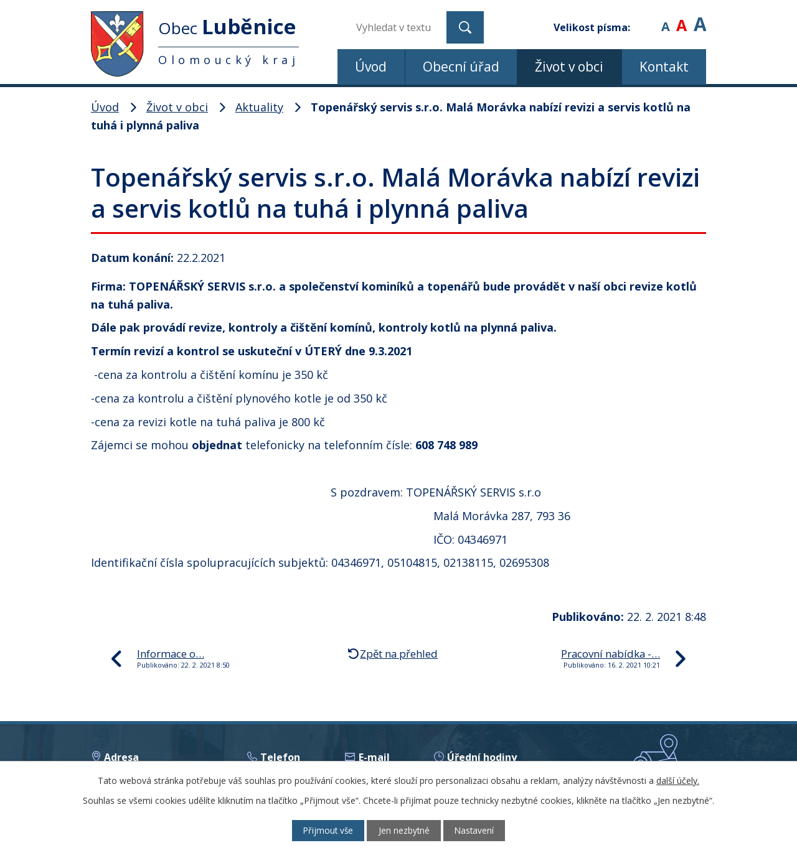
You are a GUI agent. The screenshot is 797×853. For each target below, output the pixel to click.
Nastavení (479, 830)
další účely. (677, 780)
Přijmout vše (324, 830)
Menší (665, 18)
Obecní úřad (461, 66)
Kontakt (664, 66)
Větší (700, 18)
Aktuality (259, 107)
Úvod (371, 66)
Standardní (681, 18)
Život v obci (569, 66)
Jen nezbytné (404, 830)
